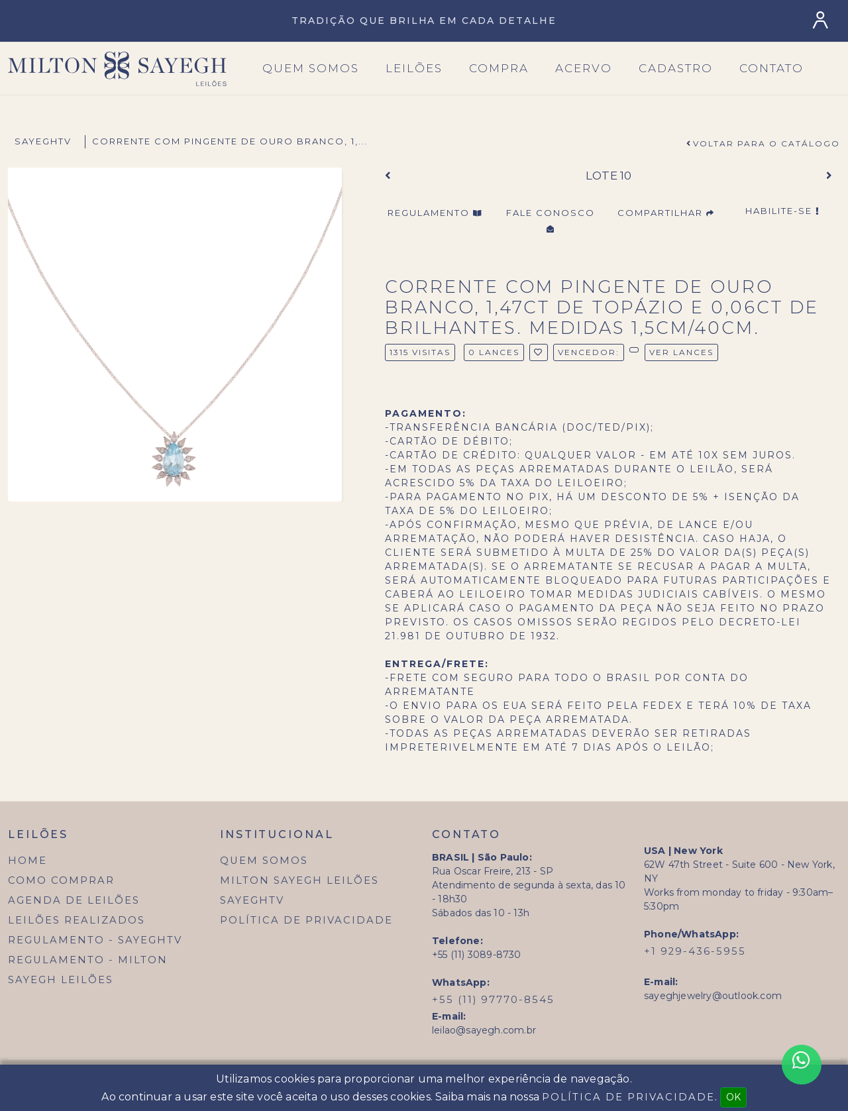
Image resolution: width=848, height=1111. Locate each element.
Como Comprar (61, 880)
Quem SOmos (310, 68)
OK (733, 1097)
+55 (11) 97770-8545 (493, 1000)
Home (27, 861)
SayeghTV (43, 141)
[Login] (823, 20)
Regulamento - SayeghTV (95, 940)
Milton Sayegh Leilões (299, 880)
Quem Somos (264, 861)
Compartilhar (666, 212)
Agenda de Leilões (74, 900)
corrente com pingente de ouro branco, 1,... (230, 141)
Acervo (583, 68)
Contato (771, 68)
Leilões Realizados (76, 920)
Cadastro (676, 68)
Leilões (414, 68)
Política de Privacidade (306, 920)
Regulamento (435, 212)
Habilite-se (782, 210)
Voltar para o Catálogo (766, 143)
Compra (499, 68)
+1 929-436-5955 (695, 951)
